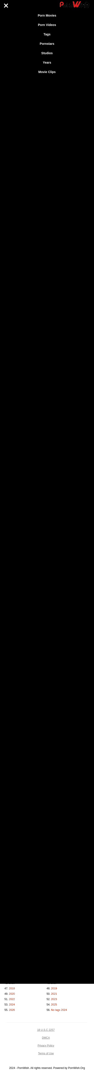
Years (47, 62)
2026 (12, 1010)
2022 (12, 999)
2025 (54, 1004)
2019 (54, 988)
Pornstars (47, 43)
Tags (47, 34)
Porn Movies (47, 15)
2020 (12, 993)
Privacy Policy (46, 1045)
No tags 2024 (59, 1010)
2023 (54, 999)
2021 (54, 993)
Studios (47, 53)
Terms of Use (46, 1053)
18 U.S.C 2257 (46, 1029)
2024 (12, 1004)
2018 (12, 988)
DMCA (46, 1037)
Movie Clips (47, 72)
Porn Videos (47, 25)
